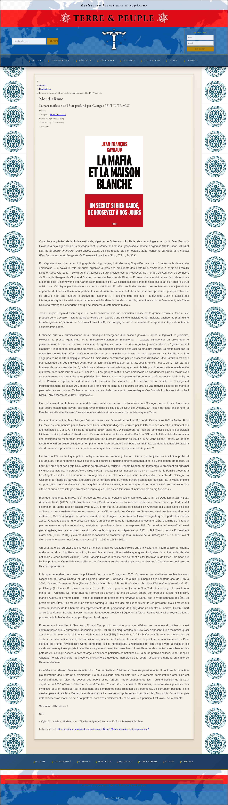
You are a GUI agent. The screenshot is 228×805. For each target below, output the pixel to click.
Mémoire (84, 60)
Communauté (59, 60)
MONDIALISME (58, 114)
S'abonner (200, 49)
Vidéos (173, 60)
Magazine (129, 60)
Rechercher (57, 41)
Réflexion (106, 60)
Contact (192, 60)
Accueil (36, 60)
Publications (152, 60)
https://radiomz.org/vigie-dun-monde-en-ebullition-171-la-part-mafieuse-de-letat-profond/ (103, 729)
